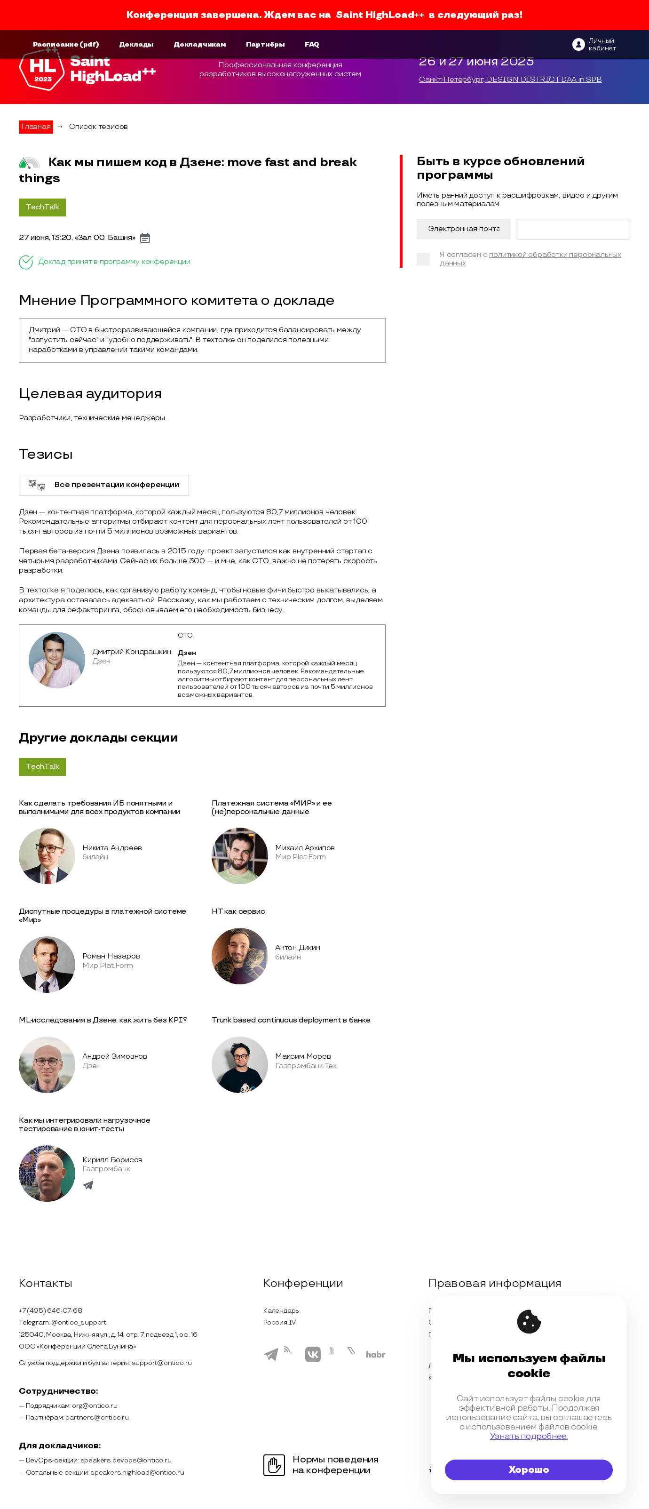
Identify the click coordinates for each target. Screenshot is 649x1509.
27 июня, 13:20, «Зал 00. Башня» (77, 238)
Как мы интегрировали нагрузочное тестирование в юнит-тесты (84, 1125)
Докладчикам (200, 44)
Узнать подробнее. (529, 1436)
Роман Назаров (111, 956)
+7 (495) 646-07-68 (50, 1310)
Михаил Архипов (305, 848)
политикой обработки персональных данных (530, 259)
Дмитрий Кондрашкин (131, 651)
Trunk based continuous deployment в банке (291, 1020)
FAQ (312, 44)
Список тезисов (98, 126)
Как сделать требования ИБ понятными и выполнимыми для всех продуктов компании (99, 807)
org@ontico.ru (94, 1405)
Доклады (136, 44)
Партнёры (265, 44)
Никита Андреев (112, 848)
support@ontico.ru (162, 1362)
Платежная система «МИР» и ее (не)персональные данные (272, 807)
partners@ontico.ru (96, 1417)
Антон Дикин (297, 947)
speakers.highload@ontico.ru (137, 1472)
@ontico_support (78, 1322)
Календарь (281, 1310)
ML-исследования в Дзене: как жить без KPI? (103, 1020)
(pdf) (89, 44)
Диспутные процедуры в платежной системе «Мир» (102, 916)
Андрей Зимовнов (114, 1056)
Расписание (56, 44)
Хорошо (529, 1470)
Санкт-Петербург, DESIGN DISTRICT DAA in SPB (510, 80)
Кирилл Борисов (112, 1160)
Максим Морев (303, 1056)
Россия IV (279, 1322)
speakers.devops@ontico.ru (126, 1460)
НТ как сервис (238, 911)
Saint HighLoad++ (380, 15)
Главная (36, 126)
